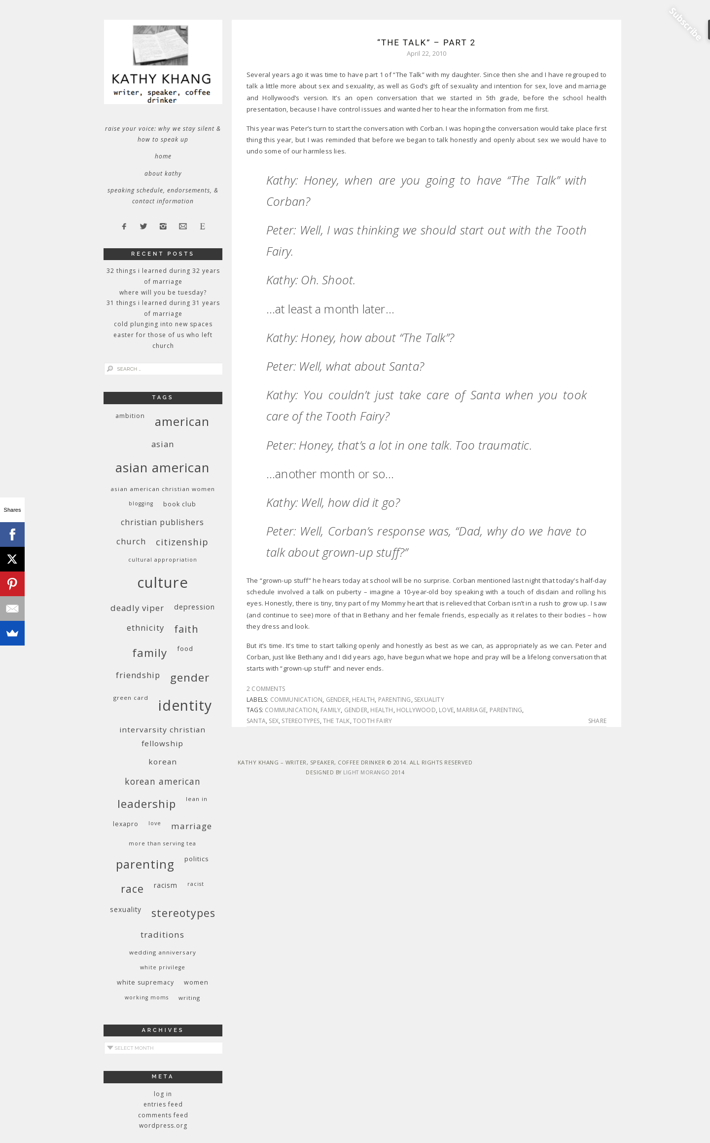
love (446, 710)
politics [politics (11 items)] (196, 858)
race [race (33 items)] (132, 888)
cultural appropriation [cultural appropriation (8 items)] (162, 559)
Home (163, 156)
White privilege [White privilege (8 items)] (162, 967)
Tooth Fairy (372, 721)
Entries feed (163, 1104)
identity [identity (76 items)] (185, 705)
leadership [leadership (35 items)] (146, 803)
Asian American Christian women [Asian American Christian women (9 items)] (162, 489)
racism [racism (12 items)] (166, 885)
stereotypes (301, 721)
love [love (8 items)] (154, 823)
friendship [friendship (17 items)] (138, 675)
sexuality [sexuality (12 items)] (126, 909)
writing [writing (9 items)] (189, 997)
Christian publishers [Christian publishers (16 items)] (162, 522)
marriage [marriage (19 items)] (191, 826)
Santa (256, 721)
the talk (336, 721)
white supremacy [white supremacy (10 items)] (145, 982)
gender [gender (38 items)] (190, 677)
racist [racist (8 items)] (195, 883)
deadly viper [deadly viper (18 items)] (137, 607)
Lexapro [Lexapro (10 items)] (126, 824)
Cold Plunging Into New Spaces (163, 324)
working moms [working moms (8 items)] (147, 997)
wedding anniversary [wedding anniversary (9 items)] (162, 952)
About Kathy (163, 173)
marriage (471, 710)
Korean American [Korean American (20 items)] (163, 781)
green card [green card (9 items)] (130, 697)
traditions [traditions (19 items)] (162, 934)
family (330, 710)
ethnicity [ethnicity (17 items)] (145, 627)
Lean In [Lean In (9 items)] (197, 798)
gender (337, 699)
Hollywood (416, 710)
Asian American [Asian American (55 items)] (162, 467)
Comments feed (163, 1115)
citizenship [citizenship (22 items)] (182, 541)
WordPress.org (163, 1125)
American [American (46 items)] (182, 421)
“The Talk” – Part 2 (426, 42)
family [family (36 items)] (149, 652)
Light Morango (366, 772)
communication (296, 699)
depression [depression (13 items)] (194, 606)
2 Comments (266, 689)
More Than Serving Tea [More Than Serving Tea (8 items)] (162, 843)
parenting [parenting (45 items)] (145, 864)
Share (597, 721)
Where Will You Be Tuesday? (163, 292)
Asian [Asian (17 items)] (162, 444)
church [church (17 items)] (131, 541)
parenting (394, 699)
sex (274, 721)
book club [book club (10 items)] (179, 504)
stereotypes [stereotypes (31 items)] (183, 913)
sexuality (429, 699)
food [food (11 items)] (185, 648)
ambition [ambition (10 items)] (130, 416)
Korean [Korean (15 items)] (162, 761)
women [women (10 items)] (196, 982)
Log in (163, 1094)
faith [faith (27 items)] (186, 629)
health (363, 699)
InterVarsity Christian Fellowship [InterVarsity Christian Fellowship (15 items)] (162, 736)
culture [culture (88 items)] (162, 582)
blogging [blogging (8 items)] (141, 503)
